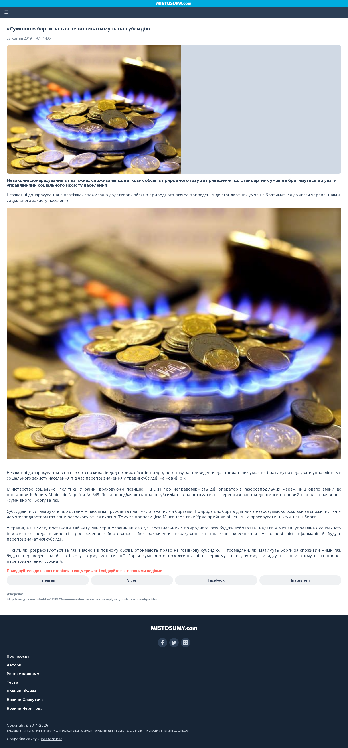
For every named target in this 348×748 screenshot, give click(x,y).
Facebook (216, 580)
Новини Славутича (25, 700)
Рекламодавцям (23, 674)
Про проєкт (18, 656)
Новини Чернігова (24, 708)
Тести (12, 682)
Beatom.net (51, 739)
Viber (131, 580)
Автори (14, 665)
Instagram (300, 580)
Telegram (48, 580)
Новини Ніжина (21, 691)
